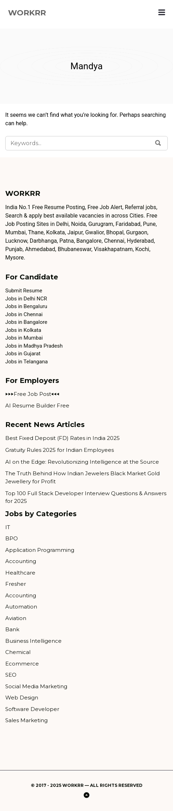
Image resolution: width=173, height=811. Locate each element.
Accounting (20, 561)
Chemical (17, 652)
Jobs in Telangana (26, 361)
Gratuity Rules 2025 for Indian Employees (59, 450)
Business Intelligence (33, 641)
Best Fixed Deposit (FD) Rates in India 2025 (62, 438)
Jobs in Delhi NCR (26, 299)
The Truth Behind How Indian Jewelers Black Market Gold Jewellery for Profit (82, 477)
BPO (11, 538)
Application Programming (39, 550)
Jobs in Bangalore (26, 322)
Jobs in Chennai (24, 314)
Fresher (15, 584)
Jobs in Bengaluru (26, 306)
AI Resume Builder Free (37, 405)
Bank (12, 629)
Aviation (15, 618)
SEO (10, 674)
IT (7, 527)
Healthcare (20, 572)
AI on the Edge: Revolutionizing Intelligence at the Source (82, 461)
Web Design (21, 697)
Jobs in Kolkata (23, 330)
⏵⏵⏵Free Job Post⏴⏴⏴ (32, 394)
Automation (21, 606)
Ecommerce (22, 663)
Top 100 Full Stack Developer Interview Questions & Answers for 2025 (85, 497)
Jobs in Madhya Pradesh (34, 346)
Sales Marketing (26, 720)
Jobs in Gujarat (22, 353)
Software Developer (32, 709)
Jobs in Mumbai (24, 338)
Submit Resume (23, 290)
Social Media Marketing (36, 686)
